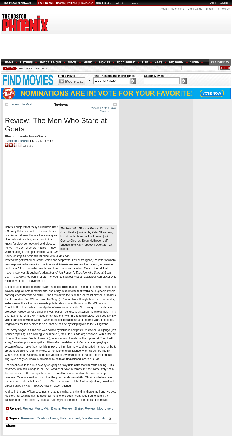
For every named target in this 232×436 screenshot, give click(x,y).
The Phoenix (46, 3)
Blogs (209, 8)
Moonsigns (177, 8)
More (106, 418)
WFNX (119, 3)
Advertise (225, 3)
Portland (72, 3)
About (213, 3)
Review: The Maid (21, 104)
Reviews (41, 68)
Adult (164, 8)
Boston (60, 3)
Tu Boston (132, 3)
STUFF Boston (103, 3)
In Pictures (223, 8)
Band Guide (195, 8)
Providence (86, 3)
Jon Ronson (90, 418)
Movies (9, 68)
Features (25, 68)
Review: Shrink (72, 408)
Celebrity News (47, 418)
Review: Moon (95, 408)
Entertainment (70, 418)
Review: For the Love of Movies (103, 109)
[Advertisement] (116, 46)
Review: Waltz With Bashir (41, 408)
